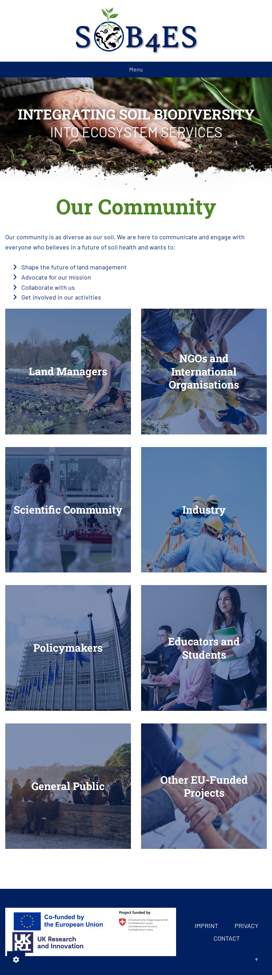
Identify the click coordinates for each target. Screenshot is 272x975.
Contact (227, 938)
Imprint (206, 925)
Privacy (246, 925)
